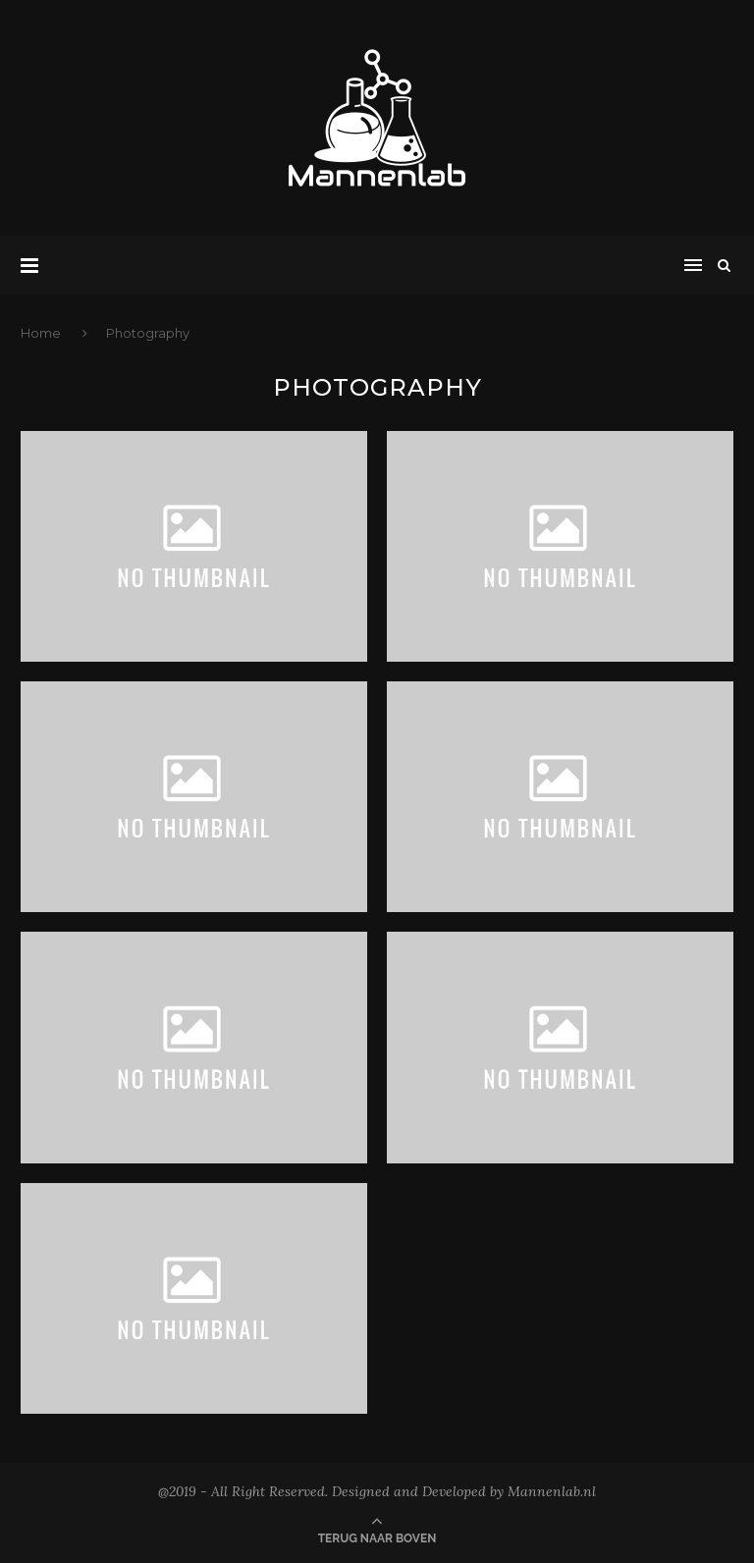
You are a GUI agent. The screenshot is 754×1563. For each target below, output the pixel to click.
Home (42, 333)
